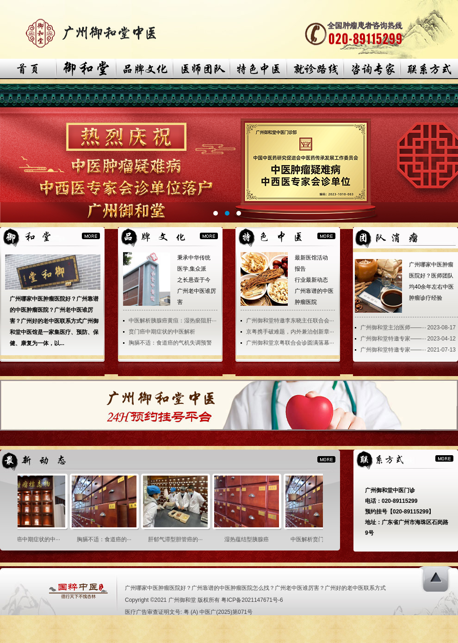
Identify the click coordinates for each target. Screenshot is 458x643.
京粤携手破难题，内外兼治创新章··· (290, 331)
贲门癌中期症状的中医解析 (162, 331)
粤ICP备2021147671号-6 (252, 600)
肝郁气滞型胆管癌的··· (177, 539)
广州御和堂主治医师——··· (393, 327)
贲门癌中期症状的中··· (34, 539)
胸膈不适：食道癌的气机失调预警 (170, 343)
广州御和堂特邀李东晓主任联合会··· (290, 320)
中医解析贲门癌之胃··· (319, 539)
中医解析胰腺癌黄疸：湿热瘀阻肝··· (173, 320)
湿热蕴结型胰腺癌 (248, 539)
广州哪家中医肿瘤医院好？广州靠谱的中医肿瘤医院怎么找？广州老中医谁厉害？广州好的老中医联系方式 (255, 588)
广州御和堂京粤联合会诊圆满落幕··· (290, 343)
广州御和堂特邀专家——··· (393, 338)
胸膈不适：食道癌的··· (106, 539)
